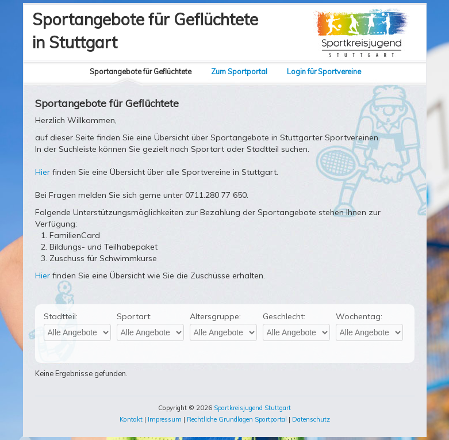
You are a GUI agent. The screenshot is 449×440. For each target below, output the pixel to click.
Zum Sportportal (239, 71)
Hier (42, 172)
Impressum (165, 419)
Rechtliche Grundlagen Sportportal (237, 419)
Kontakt (131, 419)
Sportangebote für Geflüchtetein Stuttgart (145, 30)
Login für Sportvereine (324, 71)
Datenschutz (311, 419)
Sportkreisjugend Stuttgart (252, 408)
